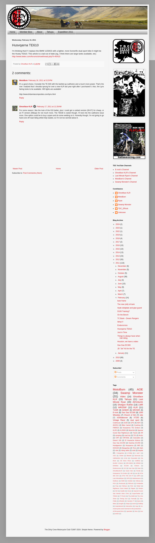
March (120, 294)
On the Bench (122, 315)
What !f (120, 322)
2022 (118, 231)
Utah (141, 448)
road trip (127, 435)
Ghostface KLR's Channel (125, 173)
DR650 (138, 463)
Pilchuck (130, 483)
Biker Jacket (126, 425)
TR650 (115, 496)
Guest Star (129, 471)
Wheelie (121, 501)
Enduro (137, 465)
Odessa (138, 481)
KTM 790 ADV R (127, 476)
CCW (125, 458)
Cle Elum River (125, 461)
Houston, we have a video (127, 342)
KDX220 (116, 448)
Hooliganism (117, 445)
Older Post (99, 169)
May (120, 287)
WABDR (125, 410)
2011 (118, 263)
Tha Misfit (131, 496)
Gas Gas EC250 (119, 443)
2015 (118, 249)
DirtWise (115, 465)
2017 (118, 242)
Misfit (122, 481)
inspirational (119, 506)
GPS (132, 423)
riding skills (125, 450)
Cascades (136, 438)
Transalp (133, 498)
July (120, 280)
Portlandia (139, 483)
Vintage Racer (119, 420)
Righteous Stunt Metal (120, 488)
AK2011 (116, 425)
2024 (118, 224)
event (134, 503)
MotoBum (23, 80)
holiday (140, 503)
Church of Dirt (130, 415)
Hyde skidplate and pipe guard (129, 308)
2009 (118, 361)
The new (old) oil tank (126, 304)
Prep (116, 486)
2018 (118, 238)
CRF (117, 438)
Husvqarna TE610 (124, 329)
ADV (138, 423)
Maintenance (136, 478)
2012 (118, 259)
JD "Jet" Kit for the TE (126, 349)
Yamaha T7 (130, 501)
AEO (114, 455)
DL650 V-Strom (118, 463)
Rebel (138, 486)
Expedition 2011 (65, 32)
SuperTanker (136, 493)
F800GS (116, 428)
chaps (128, 503)
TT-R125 (123, 496)
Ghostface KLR (25, 107)
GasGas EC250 (134, 443)
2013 (118, 256)
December (122, 266)
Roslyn (141, 488)
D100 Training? (123, 311)
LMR (140, 404)
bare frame (121, 301)
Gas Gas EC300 (123, 345)
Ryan (120, 201)
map (136, 506)
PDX (114, 483)
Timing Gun (124, 498)
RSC (131, 486)
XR (142, 433)
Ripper (133, 488)
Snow (129, 491)
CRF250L (125, 438)
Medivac (115, 481)
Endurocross (122, 325)
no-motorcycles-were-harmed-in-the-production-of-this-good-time (128, 508)
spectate (129, 511)
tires (136, 511)
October (121, 273)
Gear (139, 468)
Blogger (107, 530)
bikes (114, 503)
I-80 (131, 473)
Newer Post (17, 169)
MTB (128, 478)
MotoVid (132, 430)
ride (116, 450)
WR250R (136, 410)
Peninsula (122, 483)
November (122, 269)
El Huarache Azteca (132, 440)
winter (117, 513)
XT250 (136, 418)
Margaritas (126, 448)
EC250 (126, 465)
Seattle (122, 491)
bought (121, 503)
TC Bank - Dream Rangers (128, 318)
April (120, 291)
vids (141, 415)
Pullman (124, 486)
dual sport (134, 420)
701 (134, 435)
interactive (129, 506)
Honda (138, 471)
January (121, 353)
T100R (115, 410)
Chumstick (134, 458)
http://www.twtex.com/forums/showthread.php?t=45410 (36, 56)
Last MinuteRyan (118, 478)
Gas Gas (132, 468)
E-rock (115, 412)
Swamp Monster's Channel (126, 182)
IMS (138, 445)
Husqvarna (129, 445)
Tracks (135, 433)
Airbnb (121, 455)
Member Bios (26, 32)
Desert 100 (117, 440)
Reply (21, 98)
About (39, 32)
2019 (118, 235)
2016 (118, 245)
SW (116, 491)
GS (125, 468)
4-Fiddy (129, 453)
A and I (137, 453)
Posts (118, 372)
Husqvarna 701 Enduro (131, 428)
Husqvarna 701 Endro (120, 473)
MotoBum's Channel (123, 179)
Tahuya (50, 32)
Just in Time (122, 332)
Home (12, 32)
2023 (118, 228)
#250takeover (122, 418)
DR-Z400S (129, 463)
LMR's (138, 476)
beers (139, 501)
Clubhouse (117, 423)
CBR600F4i (116, 458)
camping (118, 435)
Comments (120, 377)
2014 (118, 252)
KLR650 (123, 430)
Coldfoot (137, 461)
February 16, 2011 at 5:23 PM (40, 80)
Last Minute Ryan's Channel (126, 176)
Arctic (141, 435)
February (122, 298)
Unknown (122, 212)
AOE (140, 389)
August (121, 277)
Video (123, 396)
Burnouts (137, 455)
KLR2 (115, 430)
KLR (135, 407)
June (120, 284)
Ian (136, 473)
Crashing (137, 425)
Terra (134, 448)
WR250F (122, 407)
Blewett (129, 455)
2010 (118, 357)
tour (141, 511)
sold (133, 450)
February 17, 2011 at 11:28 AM (49, 107)
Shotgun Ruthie (125, 404)
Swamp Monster (124, 205)
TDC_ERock (123, 208)
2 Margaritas (120, 453)
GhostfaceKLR (117, 471)
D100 (126, 423)
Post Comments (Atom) (32, 173)
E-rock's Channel (122, 170)
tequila (140, 450)
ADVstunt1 (138, 402)
